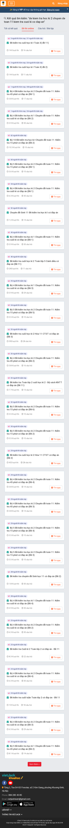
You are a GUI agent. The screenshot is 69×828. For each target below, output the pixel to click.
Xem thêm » (34, 764)
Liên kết (6, 810)
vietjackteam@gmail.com (19, 799)
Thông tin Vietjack (12, 814)
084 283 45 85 (15, 795)
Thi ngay (56, 51)
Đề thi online (28, 28)
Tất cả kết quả (11, 28)
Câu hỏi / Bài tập (46, 28)
